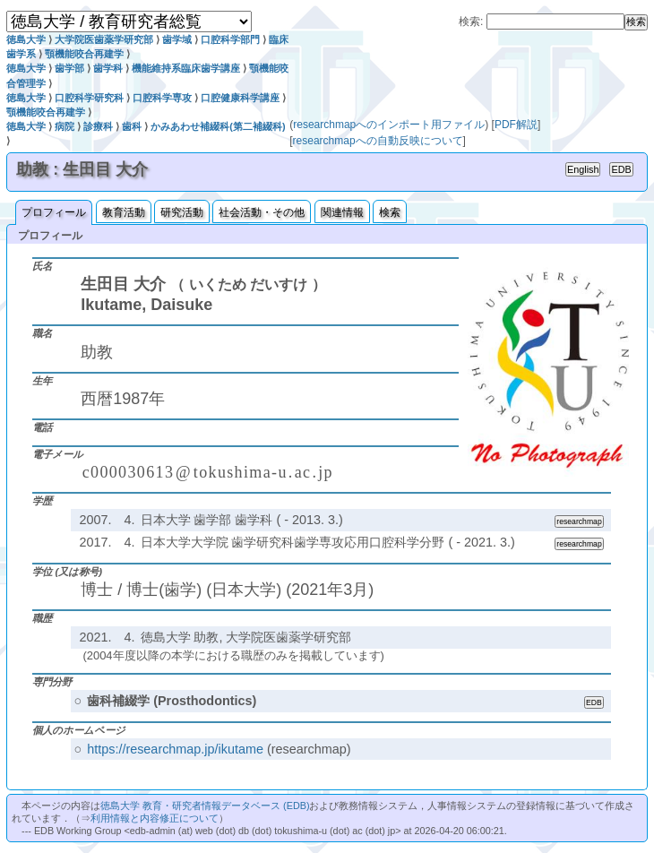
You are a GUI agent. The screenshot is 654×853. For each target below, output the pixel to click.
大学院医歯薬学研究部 (104, 39)
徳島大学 (26, 39)
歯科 (132, 126)
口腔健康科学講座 (240, 97)
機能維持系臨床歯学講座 (186, 68)
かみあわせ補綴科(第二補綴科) (218, 126)
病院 (64, 126)
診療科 (98, 126)
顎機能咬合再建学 (84, 53)
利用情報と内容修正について (154, 818)
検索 (389, 212)
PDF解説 (516, 124)
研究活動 (181, 212)
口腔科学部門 (230, 39)
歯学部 (69, 68)
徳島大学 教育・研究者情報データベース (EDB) (204, 805)
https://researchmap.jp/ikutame (175, 749)
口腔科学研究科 (89, 97)
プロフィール (54, 212)
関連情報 (342, 212)
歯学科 (108, 68)
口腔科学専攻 (162, 97)
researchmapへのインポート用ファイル (389, 124)
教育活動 (123, 212)
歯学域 (177, 39)
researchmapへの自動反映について (378, 140)
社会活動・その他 (262, 212)
